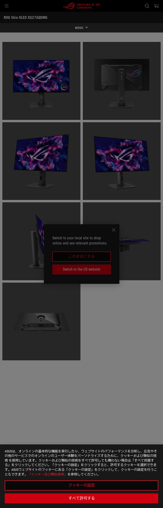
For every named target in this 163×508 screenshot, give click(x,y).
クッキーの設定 (81, 485)
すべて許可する (81, 498)
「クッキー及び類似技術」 (47, 474)
